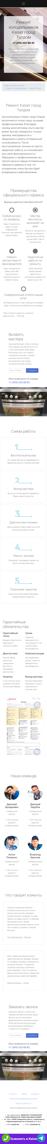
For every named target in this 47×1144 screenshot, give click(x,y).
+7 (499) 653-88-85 (23, 43)
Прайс (24, 1094)
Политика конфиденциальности (23, 1099)
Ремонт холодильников (16, 88)
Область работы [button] (23, 1103)
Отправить (32, 370)
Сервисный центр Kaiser (14, 85)
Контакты (35, 1094)
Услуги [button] (12, 1094)
